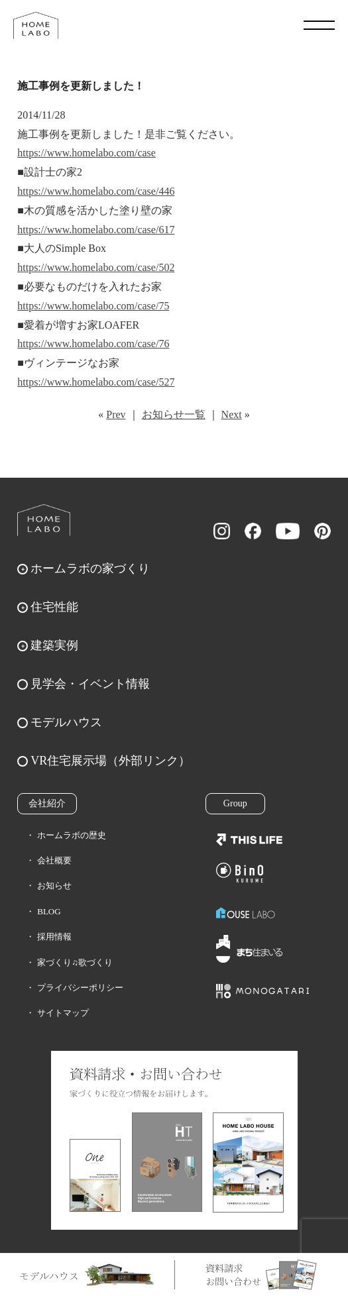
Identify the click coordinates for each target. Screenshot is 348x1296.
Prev (115, 414)
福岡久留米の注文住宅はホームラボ (35, 25)
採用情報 (54, 937)
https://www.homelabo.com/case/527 (95, 382)
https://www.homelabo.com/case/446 (95, 191)
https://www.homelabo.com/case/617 (95, 229)
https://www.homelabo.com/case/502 (95, 267)
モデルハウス (66, 722)
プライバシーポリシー (80, 988)
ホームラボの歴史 (71, 835)
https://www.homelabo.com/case (86, 152)
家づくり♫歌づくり (75, 962)
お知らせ (54, 886)
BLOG (48, 911)
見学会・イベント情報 (90, 683)
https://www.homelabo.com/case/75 (93, 305)
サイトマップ (63, 1013)
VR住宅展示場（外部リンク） (110, 760)
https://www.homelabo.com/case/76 (93, 343)
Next (231, 414)
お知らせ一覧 (173, 414)
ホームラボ (43, 520)
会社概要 (54, 860)
